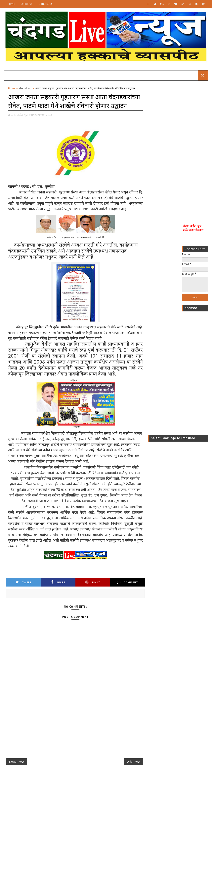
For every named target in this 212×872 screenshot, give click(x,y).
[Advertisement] (195, 148)
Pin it (92, 582)
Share (58, 582)
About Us (26, 4)
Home (11, 4)
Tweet (23, 582)
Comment (127, 582)
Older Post (133, 761)
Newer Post (16, 761)
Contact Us (46, 4)
